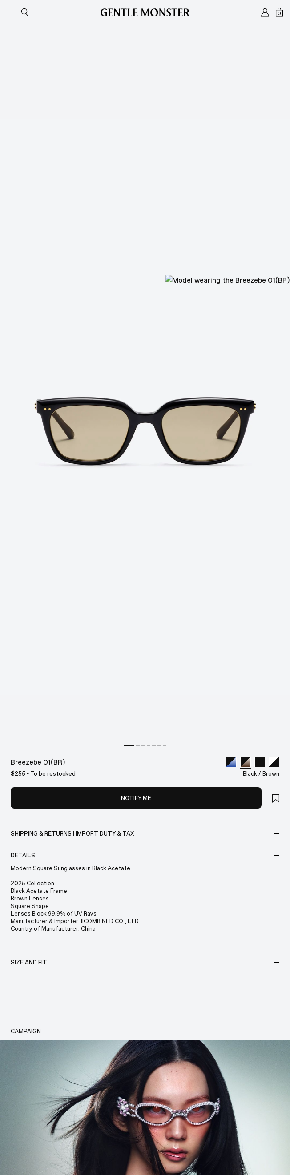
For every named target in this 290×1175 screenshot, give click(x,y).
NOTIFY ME (136, 1159)
